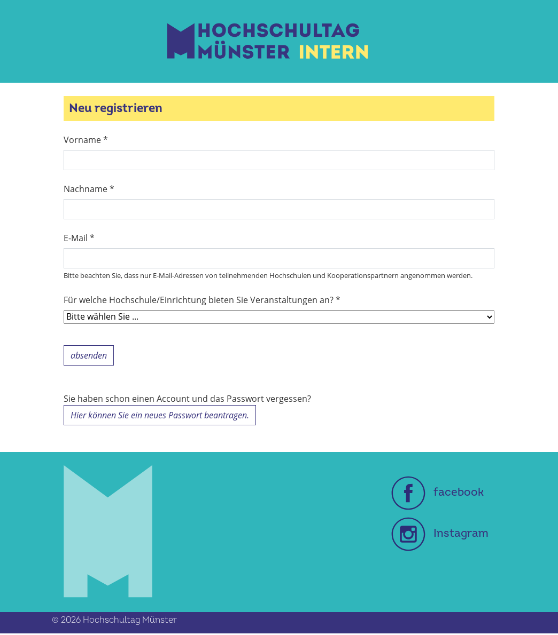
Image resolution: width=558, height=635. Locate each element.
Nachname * (89, 189)
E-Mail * (79, 238)
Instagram (440, 533)
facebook (437, 492)
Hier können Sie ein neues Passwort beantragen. (160, 415)
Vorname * (86, 140)
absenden (89, 355)
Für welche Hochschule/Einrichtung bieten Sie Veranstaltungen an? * (202, 300)
